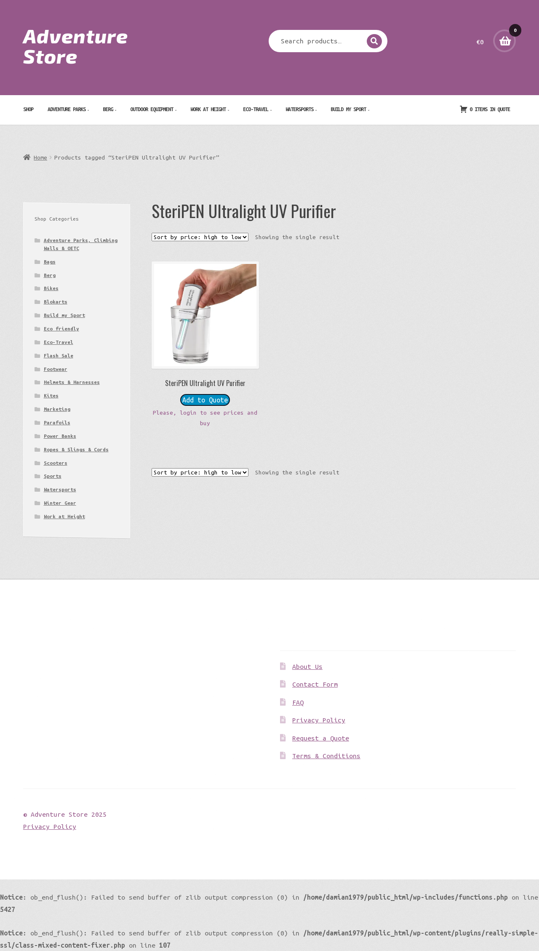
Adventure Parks (66, 109)
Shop (28, 109)
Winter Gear (60, 503)
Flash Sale (58, 355)
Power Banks (60, 436)
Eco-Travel (255, 109)
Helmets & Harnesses (72, 382)
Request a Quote (320, 738)
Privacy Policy (318, 720)
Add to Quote (205, 400)
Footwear (55, 369)
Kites (51, 395)
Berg (108, 109)
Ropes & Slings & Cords (76, 449)
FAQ (298, 702)
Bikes (51, 288)
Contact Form (315, 684)
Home (40, 157)
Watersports (299, 109)
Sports (52, 476)
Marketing (57, 409)
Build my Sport (348, 109)
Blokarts (55, 301)
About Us (307, 666)
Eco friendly (61, 328)
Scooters (55, 463)
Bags (50, 261)
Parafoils (57, 422)
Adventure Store (75, 45)
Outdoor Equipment (151, 109)
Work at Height (208, 109)
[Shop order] (200, 237)
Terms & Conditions (326, 755)
